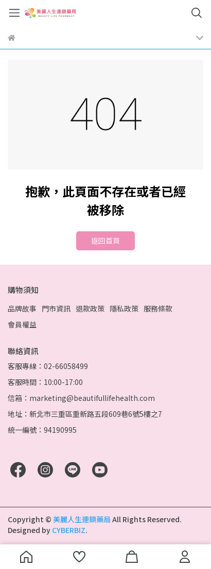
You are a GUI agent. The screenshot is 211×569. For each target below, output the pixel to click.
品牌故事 (22, 308)
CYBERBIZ (68, 530)
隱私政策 (124, 308)
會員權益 (22, 324)
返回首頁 (105, 240)
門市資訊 (56, 308)
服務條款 (158, 308)
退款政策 (90, 308)
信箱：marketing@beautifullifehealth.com (81, 398)
